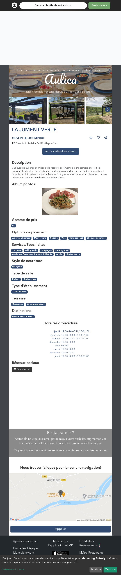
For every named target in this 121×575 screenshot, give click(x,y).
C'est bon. (110, 569)
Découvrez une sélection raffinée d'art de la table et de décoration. (60, 81)
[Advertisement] (60, 38)
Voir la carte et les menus (61, 151)
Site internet (21, 369)
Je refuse (95, 569)
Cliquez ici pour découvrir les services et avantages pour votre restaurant (61, 450)
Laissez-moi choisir (13, 569)
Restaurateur (99, 5)
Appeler (60, 529)
